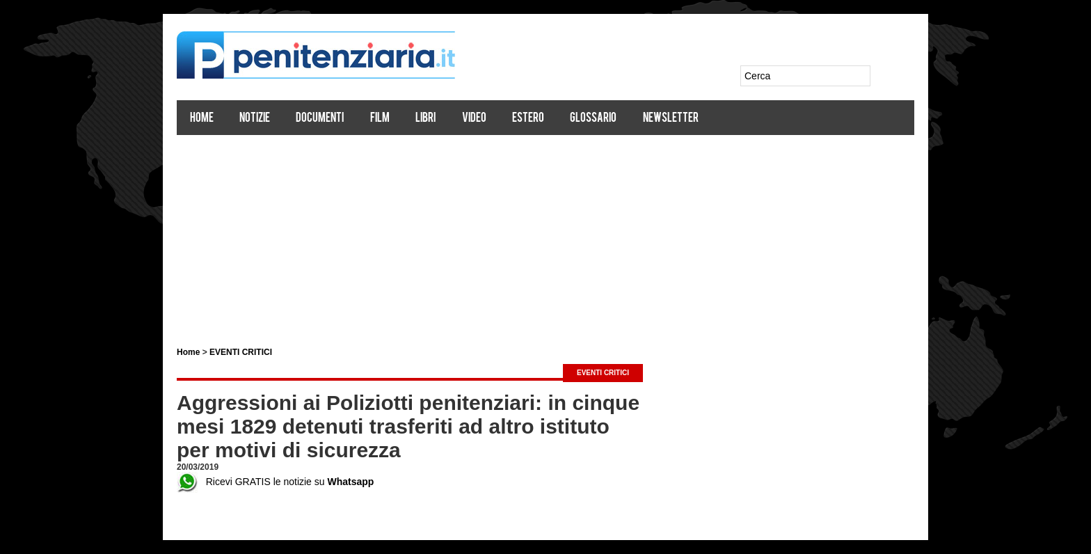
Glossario (593, 118)
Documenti (320, 118)
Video (474, 118)
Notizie (254, 118)
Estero (528, 118)
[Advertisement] (545, 235)
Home (202, 118)
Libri (425, 118)
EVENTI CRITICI (240, 352)
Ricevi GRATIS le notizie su (275, 481)
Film (380, 118)
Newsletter (671, 118)
